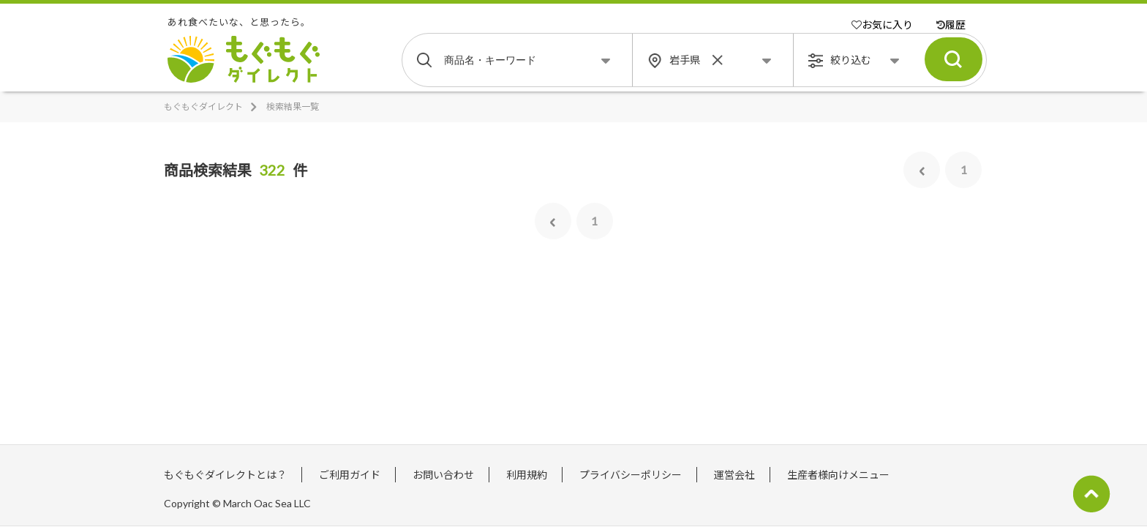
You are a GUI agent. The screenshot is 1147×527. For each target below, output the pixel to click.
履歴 (951, 24)
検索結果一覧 (292, 106)
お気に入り (882, 24)
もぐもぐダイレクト (203, 106)
